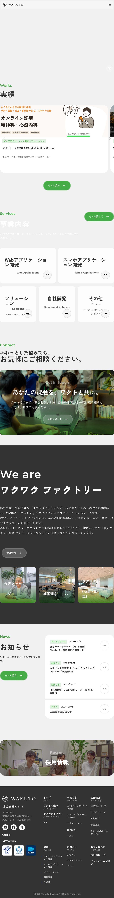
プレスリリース (74, 860)
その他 (47, 882)
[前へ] (4, 139)
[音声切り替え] (109, 68)
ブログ (70, 865)
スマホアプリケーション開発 (53, 866)
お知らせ (71, 855)
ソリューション (51, 872)
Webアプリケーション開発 (53, 858)
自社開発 (48, 877)
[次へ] (110, 139)
